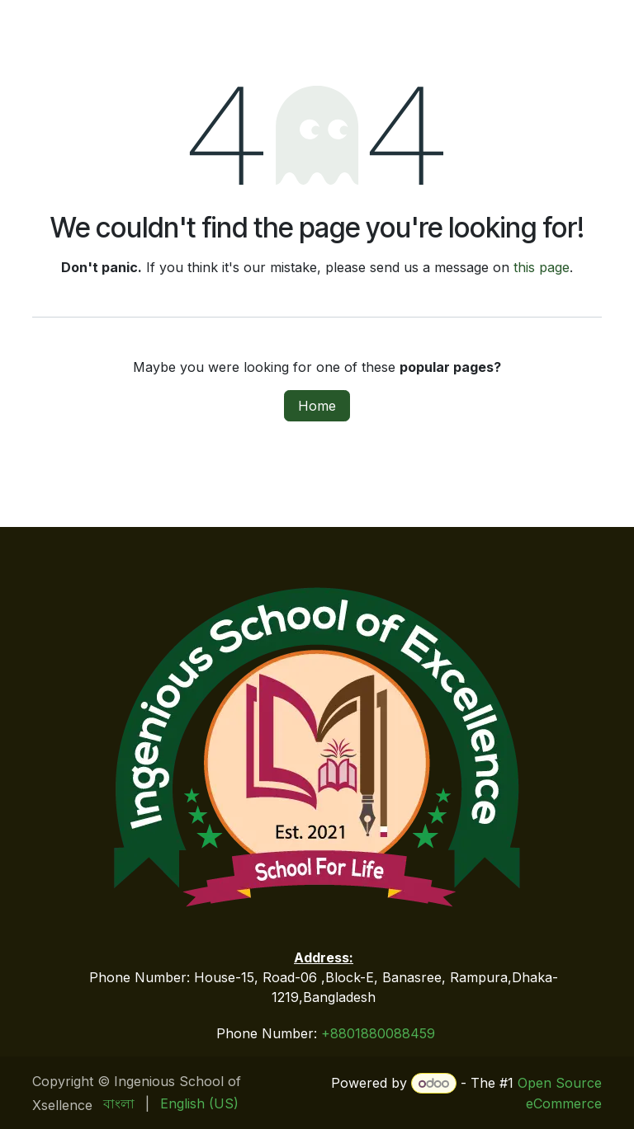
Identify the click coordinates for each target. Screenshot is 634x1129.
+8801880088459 (378, 1033)
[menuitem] (119, 1103)
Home (317, 406)
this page (541, 267)
